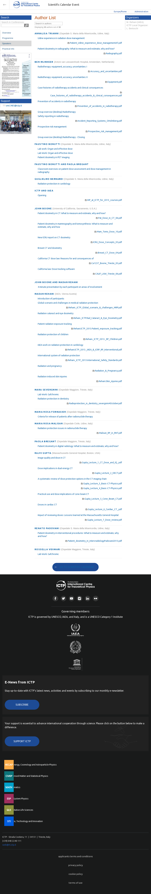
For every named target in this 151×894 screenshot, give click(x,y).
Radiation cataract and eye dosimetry (55, 313)
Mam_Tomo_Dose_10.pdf (108, 231)
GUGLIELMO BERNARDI (49, 179)
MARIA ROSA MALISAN (49, 423)
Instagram (79, 598)
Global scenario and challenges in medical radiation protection (68, 303)
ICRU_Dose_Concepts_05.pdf (106, 242)
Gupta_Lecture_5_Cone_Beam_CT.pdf (102, 499)
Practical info (8, 49)
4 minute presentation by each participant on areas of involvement (70, 287)
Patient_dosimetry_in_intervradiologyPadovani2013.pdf (93, 541)
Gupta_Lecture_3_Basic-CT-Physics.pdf (101, 483)
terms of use (75, 882)
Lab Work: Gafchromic (48, 394)
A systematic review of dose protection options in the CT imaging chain (72, 479)
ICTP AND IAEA (44, 190)
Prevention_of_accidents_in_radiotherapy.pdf (98, 106)
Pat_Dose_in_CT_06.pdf (109, 218)
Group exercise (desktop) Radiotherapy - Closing (61, 137)
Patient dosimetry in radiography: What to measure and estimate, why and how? (76, 48)
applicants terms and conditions (75, 856)
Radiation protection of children (53, 334)
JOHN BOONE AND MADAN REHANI (56, 282)
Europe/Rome (120, 11)
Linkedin (87, 598)
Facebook (55, 598)
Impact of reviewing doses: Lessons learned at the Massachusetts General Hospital (78, 515)
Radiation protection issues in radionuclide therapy (62, 428)
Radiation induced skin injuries (52, 376)
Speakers (6, 43)
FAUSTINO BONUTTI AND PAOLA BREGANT (62, 164)
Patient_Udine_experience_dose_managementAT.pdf (95, 43)
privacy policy (75, 865)
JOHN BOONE (43, 208)
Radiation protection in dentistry (53, 398)
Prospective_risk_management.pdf (104, 131)
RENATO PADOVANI (47, 528)
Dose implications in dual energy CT (55, 468)
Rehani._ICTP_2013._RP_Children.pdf (102, 339)
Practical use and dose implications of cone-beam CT (63, 494)
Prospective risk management (52, 126)
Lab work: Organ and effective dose (55, 149)
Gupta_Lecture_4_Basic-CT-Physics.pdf (101, 488)
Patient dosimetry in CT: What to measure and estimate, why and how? (72, 213)
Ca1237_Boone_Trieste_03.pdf (105, 263)
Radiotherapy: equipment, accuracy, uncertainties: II (62, 77)
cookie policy (76, 874)
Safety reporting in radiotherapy (53, 116)
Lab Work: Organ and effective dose (55, 153)
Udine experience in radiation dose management (61, 38)
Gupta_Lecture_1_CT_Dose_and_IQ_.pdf (101, 462)
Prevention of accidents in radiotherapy (57, 101)
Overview (6, 33)
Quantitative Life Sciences (20, 810)
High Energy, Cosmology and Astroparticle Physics (32, 764)
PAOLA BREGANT (46, 441)
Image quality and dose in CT (52, 458)
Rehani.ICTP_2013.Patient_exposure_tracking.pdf (96, 328)
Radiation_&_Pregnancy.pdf (107, 370)
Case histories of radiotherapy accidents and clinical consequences (70, 87)
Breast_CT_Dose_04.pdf (108, 252)
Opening (42, 195)
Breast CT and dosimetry (50, 248)
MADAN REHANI (45, 294)
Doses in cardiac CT (47, 504)
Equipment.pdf (113, 82)
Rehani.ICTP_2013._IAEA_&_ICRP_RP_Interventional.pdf (93, 349)
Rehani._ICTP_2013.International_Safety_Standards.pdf (94, 360)
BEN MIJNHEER (44, 62)
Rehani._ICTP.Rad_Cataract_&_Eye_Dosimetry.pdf (96, 318)
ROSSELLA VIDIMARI (48, 549)
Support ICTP (22, 741)
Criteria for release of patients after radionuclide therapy (65, 416)
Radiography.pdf (113, 53)
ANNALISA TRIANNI (47, 33)
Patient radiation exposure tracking (55, 324)
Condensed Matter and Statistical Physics (28, 776)
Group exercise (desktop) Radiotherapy (57, 112)
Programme (7, 38)
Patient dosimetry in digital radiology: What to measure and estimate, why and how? (78, 446)
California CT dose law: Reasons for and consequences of (66, 258)
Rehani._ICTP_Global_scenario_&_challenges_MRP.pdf (94, 307)
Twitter (63, 598)
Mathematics (14, 787)
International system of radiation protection (59, 355)
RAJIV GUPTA (43, 453)
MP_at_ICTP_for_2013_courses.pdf (103, 200)
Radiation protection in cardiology (54, 183)
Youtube (71, 598)
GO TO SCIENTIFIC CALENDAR (76, 567)
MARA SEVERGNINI (47, 389)
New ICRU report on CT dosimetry (54, 237)
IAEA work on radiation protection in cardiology (60, 345)
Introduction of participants (51, 298)
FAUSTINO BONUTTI (48, 144)
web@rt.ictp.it (9, 845)
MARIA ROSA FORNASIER (51, 412)
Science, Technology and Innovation (25, 821)
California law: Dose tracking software (56, 269)
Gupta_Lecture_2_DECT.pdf (107, 473)
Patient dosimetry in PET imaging (54, 157)
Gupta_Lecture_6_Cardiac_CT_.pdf (104, 509)
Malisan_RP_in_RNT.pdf (109, 433)
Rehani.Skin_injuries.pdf (109, 381)
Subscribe (22, 704)
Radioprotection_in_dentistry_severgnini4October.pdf (94, 403)
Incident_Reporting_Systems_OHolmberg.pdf (98, 121)
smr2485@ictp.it (14, 105)
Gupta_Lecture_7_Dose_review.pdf (103, 520)
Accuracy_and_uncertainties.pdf (105, 71)
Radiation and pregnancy (50, 366)
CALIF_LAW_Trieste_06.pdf (107, 273)
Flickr (95, 598)
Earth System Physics (18, 798)
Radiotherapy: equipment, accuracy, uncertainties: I (62, 66)
